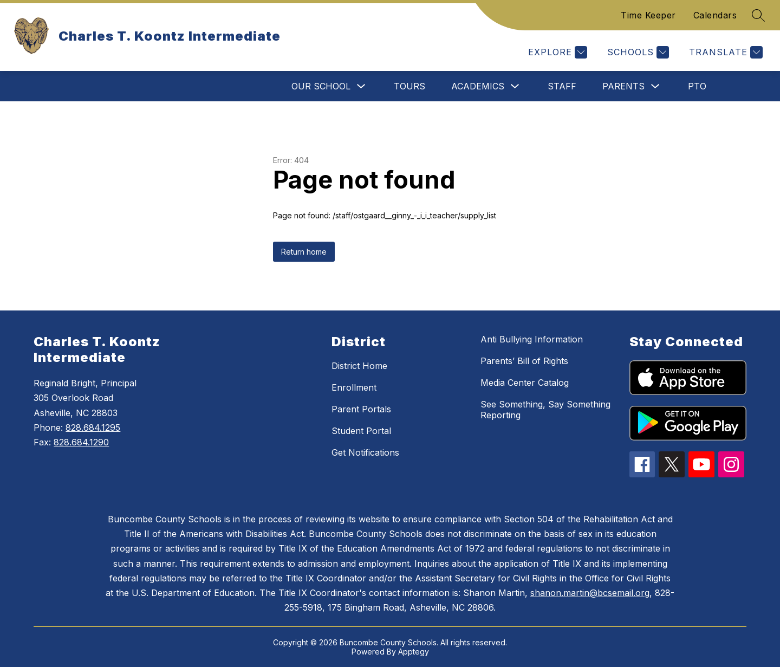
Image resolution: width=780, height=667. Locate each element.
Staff (562, 86)
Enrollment (354, 387)
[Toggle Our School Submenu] (361, 86)
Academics (477, 86)
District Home (359, 365)
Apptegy (413, 651)
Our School (320, 86)
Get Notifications (365, 452)
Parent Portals (361, 409)
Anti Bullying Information (531, 339)
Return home (304, 251)
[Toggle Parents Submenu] (655, 86)
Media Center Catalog (524, 382)
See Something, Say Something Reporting (545, 409)
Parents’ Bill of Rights (524, 360)
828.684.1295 (93, 427)
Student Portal (361, 430)
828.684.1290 (81, 442)
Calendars (715, 15)
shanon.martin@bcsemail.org (589, 592)
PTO (697, 86)
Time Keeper (648, 15)
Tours (409, 86)
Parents (623, 86)
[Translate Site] (724, 52)
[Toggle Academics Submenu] (515, 86)
